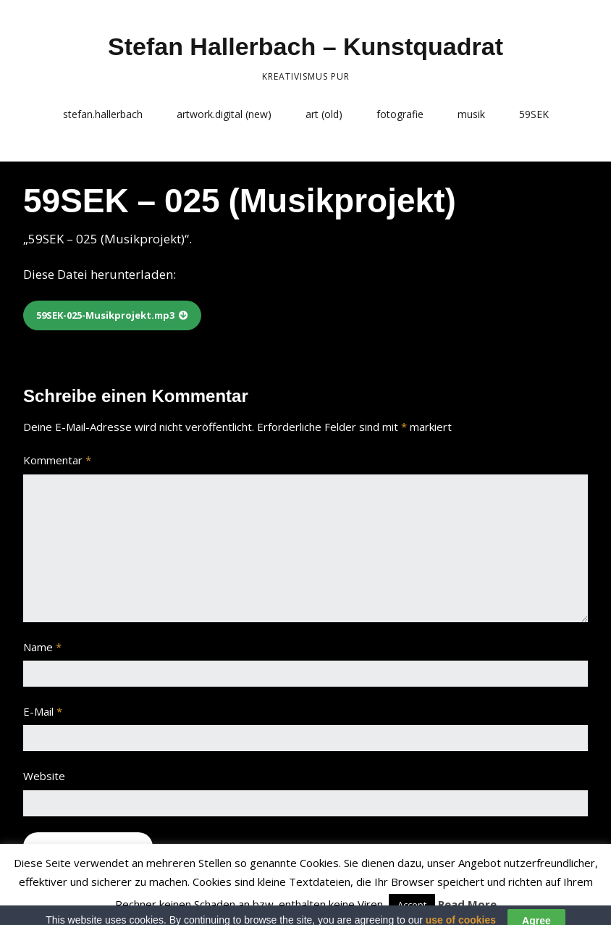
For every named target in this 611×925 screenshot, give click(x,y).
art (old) (324, 114)
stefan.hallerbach (103, 114)
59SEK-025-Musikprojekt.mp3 (105, 315)
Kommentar (57, 460)
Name (42, 647)
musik (471, 114)
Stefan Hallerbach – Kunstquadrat (305, 46)
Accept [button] (411, 904)
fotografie (400, 114)
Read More (467, 904)
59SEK (534, 114)
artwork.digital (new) (224, 114)
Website (44, 776)
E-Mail (42, 711)
